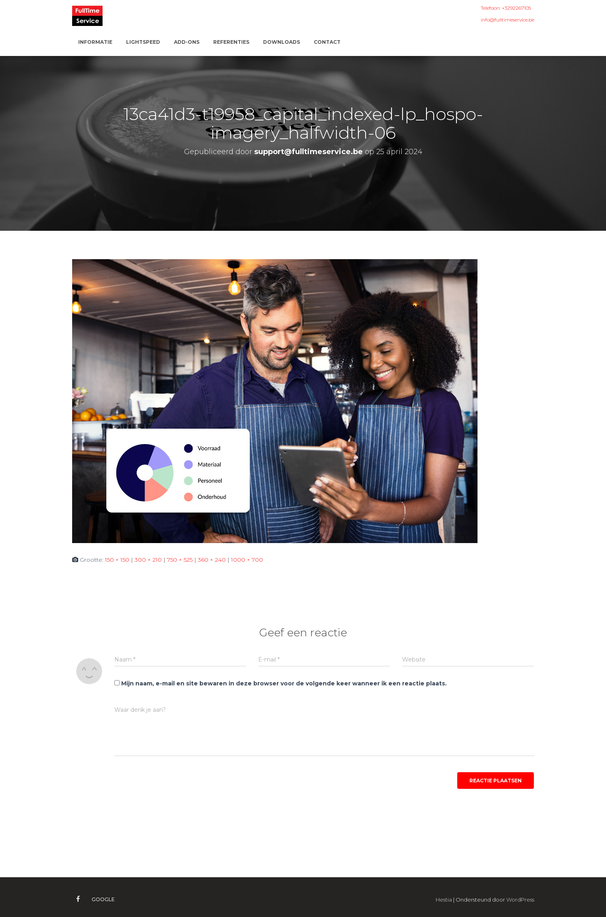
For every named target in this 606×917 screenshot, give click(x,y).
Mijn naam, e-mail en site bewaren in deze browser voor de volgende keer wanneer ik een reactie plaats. (284, 683)
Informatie (95, 42)
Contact (327, 42)
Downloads (281, 42)
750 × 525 (180, 559)
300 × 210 (148, 559)
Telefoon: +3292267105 (506, 8)
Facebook (78, 899)
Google (103, 899)
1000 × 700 (247, 559)
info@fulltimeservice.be (507, 20)
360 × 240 (212, 559)
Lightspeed (143, 42)
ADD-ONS (186, 42)
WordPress (520, 899)
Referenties (231, 42)
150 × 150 (117, 559)
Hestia (444, 899)
